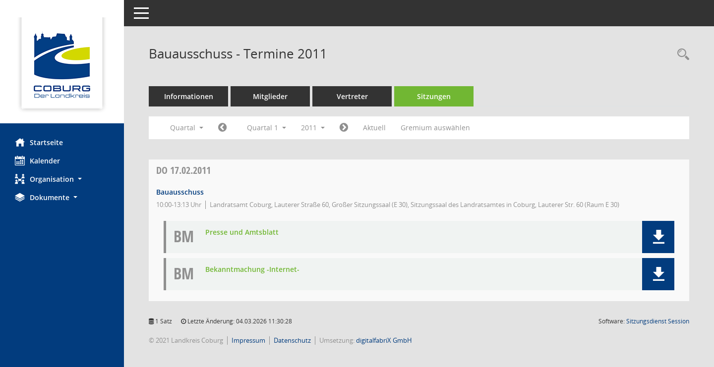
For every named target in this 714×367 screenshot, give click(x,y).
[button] (62, 179)
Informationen (188, 96)
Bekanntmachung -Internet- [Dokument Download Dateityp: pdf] (252, 269)
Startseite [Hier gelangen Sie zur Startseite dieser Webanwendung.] (39, 142)
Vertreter (352, 96)
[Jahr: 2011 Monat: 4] (344, 128)
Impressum (248, 340)
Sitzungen (434, 96)
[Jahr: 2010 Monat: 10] (222, 128)
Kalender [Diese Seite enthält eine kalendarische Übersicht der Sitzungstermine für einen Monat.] (37, 160)
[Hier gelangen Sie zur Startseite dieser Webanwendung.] (62, 65)
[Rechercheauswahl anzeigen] (680, 55)
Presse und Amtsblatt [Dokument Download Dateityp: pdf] (242, 232)
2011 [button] (313, 127)
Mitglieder (270, 96)
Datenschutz (292, 340)
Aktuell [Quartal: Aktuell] (374, 127)
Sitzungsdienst (657, 321)
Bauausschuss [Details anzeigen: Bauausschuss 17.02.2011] (180, 192)
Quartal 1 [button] (266, 127)
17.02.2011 (183, 170)
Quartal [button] (186, 127)
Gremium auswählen (435, 127)
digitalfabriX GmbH (384, 340)
